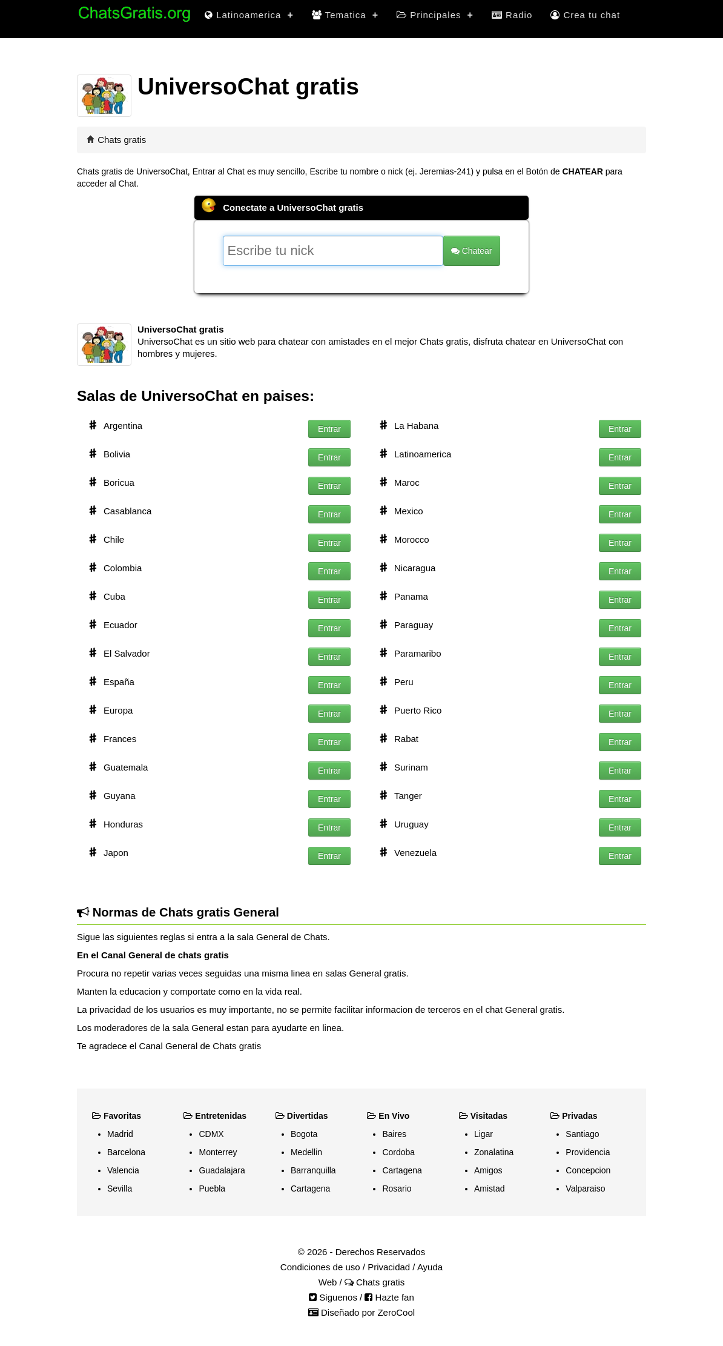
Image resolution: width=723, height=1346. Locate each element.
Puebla (212, 1188)
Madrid (120, 1134)
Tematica (345, 15)
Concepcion (588, 1170)
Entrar (329, 429)
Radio (512, 15)
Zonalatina (493, 1152)
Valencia (123, 1170)
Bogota (304, 1134)
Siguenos (333, 1297)
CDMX (211, 1134)
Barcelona (126, 1152)
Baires (394, 1134)
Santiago (582, 1134)
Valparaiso (585, 1188)
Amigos (488, 1170)
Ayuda (430, 1267)
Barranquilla (313, 1170)
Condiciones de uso (320, 1267)
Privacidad (389, 1267)
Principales (435, 15)
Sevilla (119, 1188)
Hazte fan (389, 1297)
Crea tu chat (585, 15)
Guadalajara (222, 1170)
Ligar (483, 1134)
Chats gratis (121, 139)
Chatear (471, 251)
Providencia (588, 1152)
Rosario (396, 1188)
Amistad (489, 1188)
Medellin (306, 1152)
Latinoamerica (249, 15)
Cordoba (398, 1152)
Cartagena (310, 1188)
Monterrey (218, 1152)
